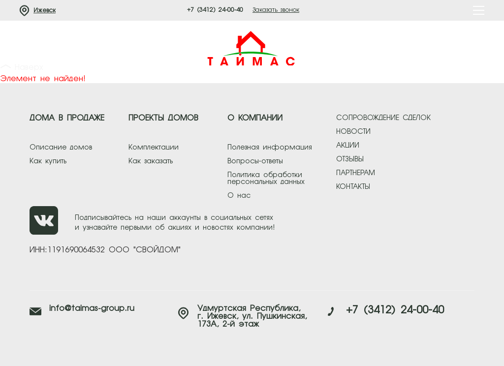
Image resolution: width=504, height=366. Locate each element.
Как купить (48, 161)
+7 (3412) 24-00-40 (215, 10)
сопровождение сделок (383, 118)
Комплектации (153, 147)
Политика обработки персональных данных (266, 178)
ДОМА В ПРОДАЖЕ (67, 118)
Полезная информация (269, 147)
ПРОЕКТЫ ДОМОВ (163, 118)
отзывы (350, 159)
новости (353, 131)
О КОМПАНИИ (255, 118)
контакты (353, 186)
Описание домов (61, 147)
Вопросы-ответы (255, 161)
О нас (239, 195)
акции (347, 145)
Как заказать (150, 161)
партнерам (355, 173)
